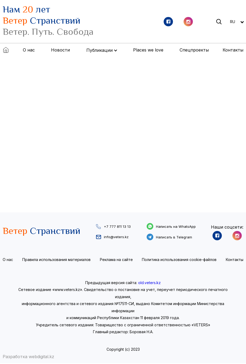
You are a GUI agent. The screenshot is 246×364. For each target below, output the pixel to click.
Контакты (233, 50)
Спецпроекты (194, 50)
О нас (29, 50)
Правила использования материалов (56, 260)
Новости (60, 50)
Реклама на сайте (116, 260)
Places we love (148, 50)
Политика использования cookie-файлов (179, 260)
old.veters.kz (149, 283)
